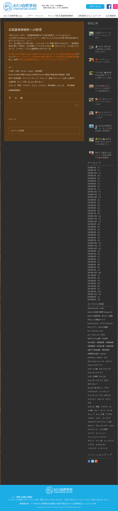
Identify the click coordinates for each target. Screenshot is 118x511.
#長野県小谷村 (93, 354)
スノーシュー (101, 433)
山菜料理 (12, 82)
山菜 (64, 78)
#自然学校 (109, 346)
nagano (31, 71)
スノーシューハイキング (97, 437)
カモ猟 (90, 410)
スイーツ (91, 433)
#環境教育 (91, 346)
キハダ (109, 410)
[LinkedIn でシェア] (21, 98)
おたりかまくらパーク (96, 361)
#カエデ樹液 (103, 327)
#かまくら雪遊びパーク (96, 320)
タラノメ (91, 441)
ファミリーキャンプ (31, 78)
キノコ (103, 410)
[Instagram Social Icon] (115, 6)
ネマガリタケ (101, 444)
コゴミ (98, 418)
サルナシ (91, 426)
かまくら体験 (93, 376)
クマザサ (109, 414)
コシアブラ (106, 418)
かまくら (109, 361)
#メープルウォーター (96, 331)
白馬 (17, 71)
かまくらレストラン (95, 372)
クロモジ (91, 418)
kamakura (91, 357)
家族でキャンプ (55, 78)
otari (105, 357)
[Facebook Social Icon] (109, 6)
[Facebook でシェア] (10, 98)
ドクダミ (91, 444)
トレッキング (109, 441)
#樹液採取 (100, 342)
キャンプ (43, 78)
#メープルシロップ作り (96, 335)
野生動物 (71, 85)
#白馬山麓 (100, 346)
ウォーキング (93, 395)
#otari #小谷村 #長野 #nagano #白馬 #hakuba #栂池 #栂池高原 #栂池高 (37, 75)
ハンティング (102, 448)
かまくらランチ (105, 369)
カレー (96, 410)
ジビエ (111, 426)
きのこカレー (93, 384)
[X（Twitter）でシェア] (15, 98)
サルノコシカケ (101, 426)
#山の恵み (91, 342)
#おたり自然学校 (94, 316)
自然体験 (38, 71)
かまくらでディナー (95, 365)
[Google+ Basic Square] (96, 461)
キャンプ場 (21, 82)
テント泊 (99, 441)
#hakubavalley (93, 308)
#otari (102, 308)
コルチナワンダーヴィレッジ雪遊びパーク (101, 422)
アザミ (106, 388)
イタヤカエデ (93, 391)
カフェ (108, 399)
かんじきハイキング (95, 380)
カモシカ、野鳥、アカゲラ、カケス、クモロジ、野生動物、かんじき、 (37, 85)
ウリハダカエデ (105, 395)
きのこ (106, 380)
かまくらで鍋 (93, 369)
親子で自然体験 (15, 78)
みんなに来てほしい (36, 82)
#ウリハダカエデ (106, 323)
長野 (68, 75)
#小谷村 (105, 338)
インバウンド (104, 391)
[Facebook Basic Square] (89, 461)
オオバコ (100, 399)
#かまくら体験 (107, 316)
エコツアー (92, 399)
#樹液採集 (109, 342)
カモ (89, 403)
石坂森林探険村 (14, 90)
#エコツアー (92, 327)
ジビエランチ (93, 429)
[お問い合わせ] (95, 6)
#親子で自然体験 (94, 350)
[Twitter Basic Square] (92, 461)
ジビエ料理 (103, 429)
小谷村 (11, 71)
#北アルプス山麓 (94, 338)
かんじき (102, 376)
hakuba (23, 71)
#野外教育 (105, 350)
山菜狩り (71, 78)
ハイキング (92, 448)
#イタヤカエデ (93, 323)
